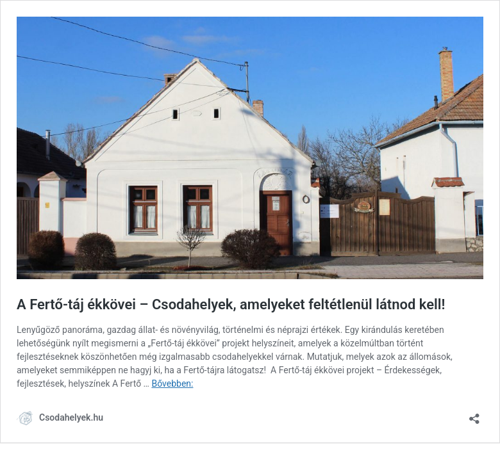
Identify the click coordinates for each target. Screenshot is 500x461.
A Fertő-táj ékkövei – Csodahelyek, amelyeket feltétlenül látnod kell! (231, 304)
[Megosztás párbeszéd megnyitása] (474, 415)
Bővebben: (172, 383)
